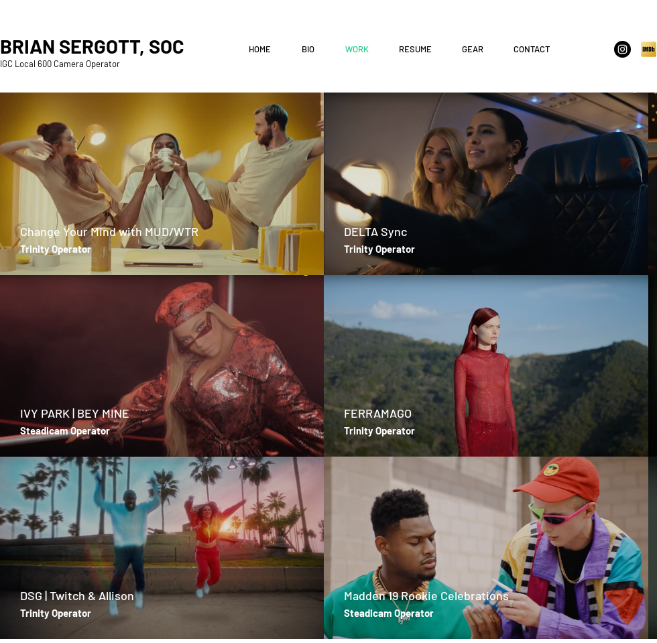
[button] (420, 49)
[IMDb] (648, 49)
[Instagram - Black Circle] (622, 49)
